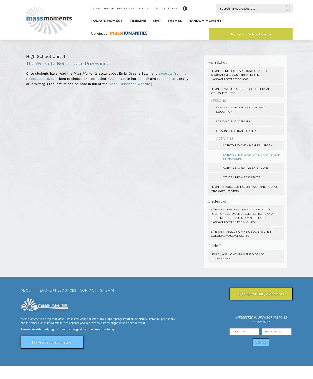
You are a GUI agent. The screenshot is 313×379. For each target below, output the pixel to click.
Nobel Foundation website (129, 84)
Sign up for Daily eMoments (250, 34)
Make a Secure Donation (52, 342)
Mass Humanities (68, 319)
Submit (261, 342)
